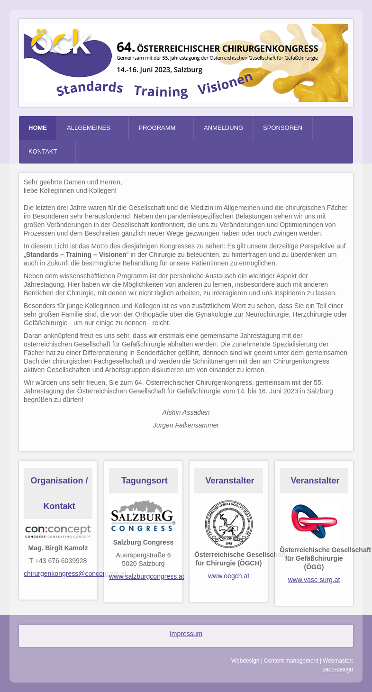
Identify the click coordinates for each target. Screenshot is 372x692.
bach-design (337, 669)
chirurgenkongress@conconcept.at (75, 573)
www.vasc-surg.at (314, 579)
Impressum (186, 633)
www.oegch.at (228, 576)
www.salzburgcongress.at (146, 576)
